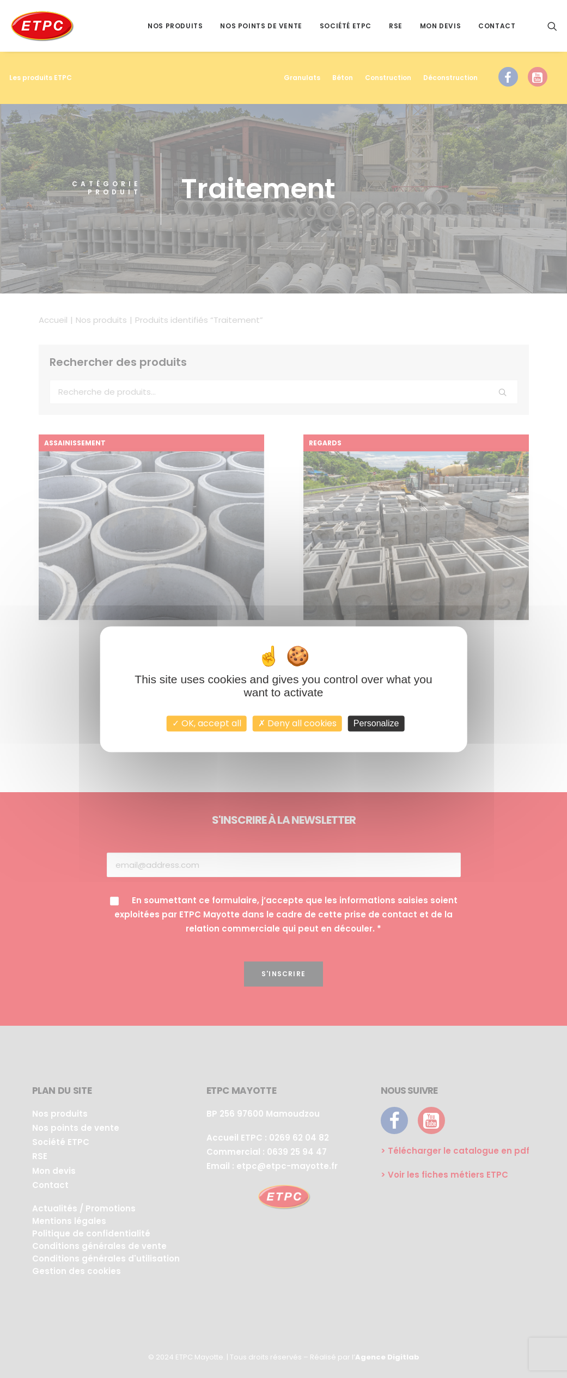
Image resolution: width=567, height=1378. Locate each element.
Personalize (376, 723)
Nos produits (175, 25)
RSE (396, 25)
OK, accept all (206, 723)
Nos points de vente (261, 25)
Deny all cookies (297, 723)
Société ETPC (345, 25)
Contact (496, 25)
